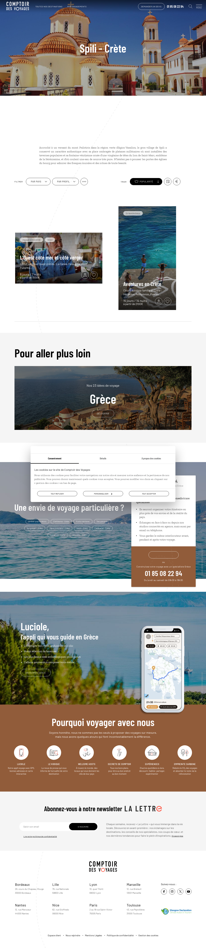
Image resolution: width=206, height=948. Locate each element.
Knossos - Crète (79, 535)
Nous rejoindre (73, 935)
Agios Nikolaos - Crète (60, 528)
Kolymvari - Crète (35, 528)
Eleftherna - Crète (61, 521)
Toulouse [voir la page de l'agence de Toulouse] (134, 905)
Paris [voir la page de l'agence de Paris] (93, 905)
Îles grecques (103, 521)
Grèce (103, 394)
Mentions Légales (93, 935)
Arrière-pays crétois (37, 521)
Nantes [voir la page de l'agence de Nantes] (20, 905)
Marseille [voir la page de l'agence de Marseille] (133, 884)
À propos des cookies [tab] (151, 458)
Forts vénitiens (83, 521)
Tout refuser (57, 494)
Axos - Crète (82, 528)
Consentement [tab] (54, 458)
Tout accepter (149, 494)
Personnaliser (103, 494)
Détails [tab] (103, 458)
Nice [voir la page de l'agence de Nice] (55, 905)
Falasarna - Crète (102, 528)
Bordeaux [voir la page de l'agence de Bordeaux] (22, 884)
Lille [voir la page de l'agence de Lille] (55, 884)
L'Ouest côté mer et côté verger (51, 257)
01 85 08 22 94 (172, 6)
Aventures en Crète (142, 283)
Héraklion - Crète (57, 535)
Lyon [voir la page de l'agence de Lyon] (93, 884)
